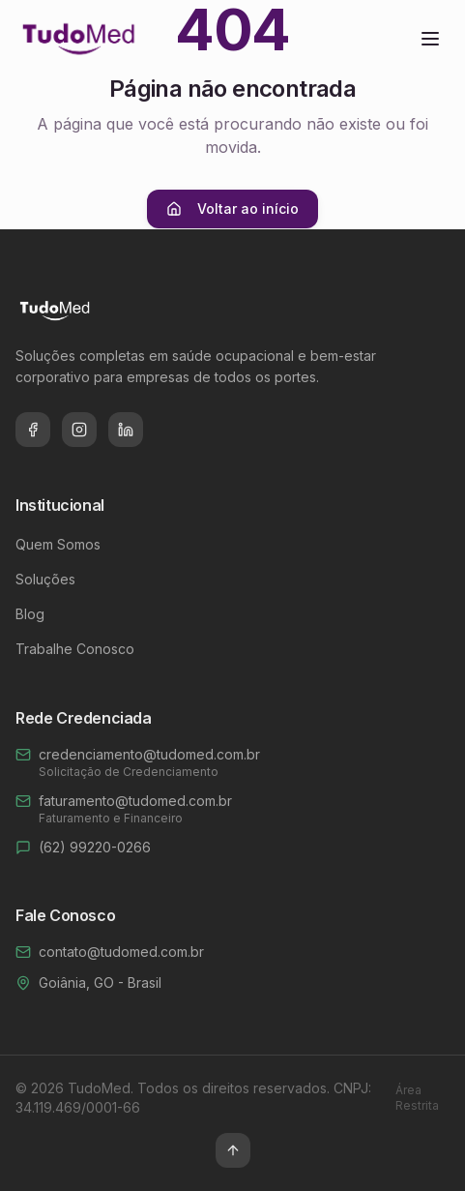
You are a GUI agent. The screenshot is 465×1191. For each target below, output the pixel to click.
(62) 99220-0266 (95, 847)
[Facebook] (32, 429)
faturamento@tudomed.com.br (135, 800)
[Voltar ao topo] (233, 1150)
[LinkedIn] (125, 429)
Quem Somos (58, 544)
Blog (29, 614)
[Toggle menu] (430, 38)
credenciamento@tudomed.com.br (149, 754)
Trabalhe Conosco (74, 648)
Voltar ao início (232, 208)
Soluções (45, 579)
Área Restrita (417, 1098)
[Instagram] (79, 429)
